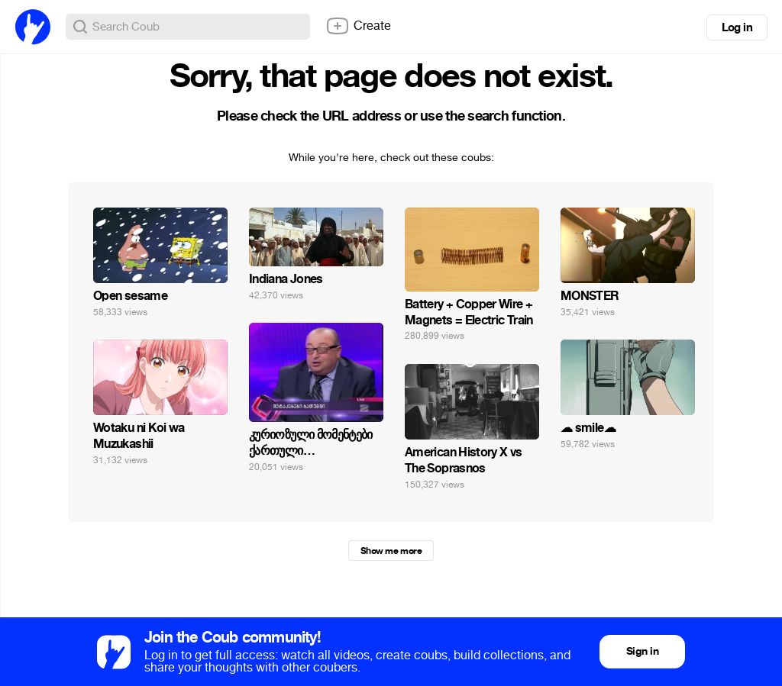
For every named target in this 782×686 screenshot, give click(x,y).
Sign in (642, 651)
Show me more (391, 551)
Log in (737, 27)
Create (358, 26)
